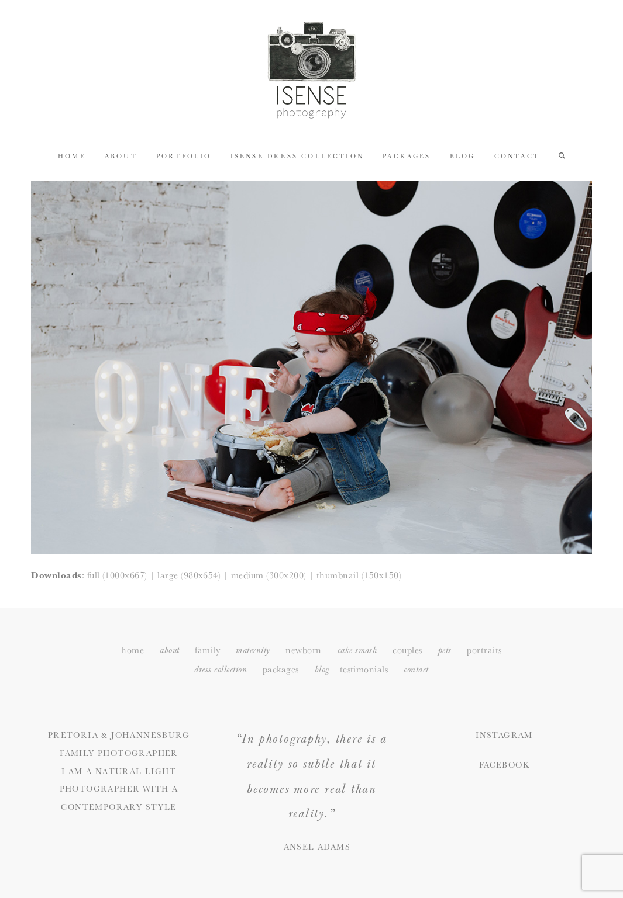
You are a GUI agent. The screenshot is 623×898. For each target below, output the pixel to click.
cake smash (357, 650)
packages (281, 669)
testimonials (364, 669)
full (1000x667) (117, 575)
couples (407, 650)
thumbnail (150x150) (358, 575)
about (169, 650)
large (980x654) (189, 575)
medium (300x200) (269, 575)
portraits (484, 650)
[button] (561, 154)
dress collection (220, 669)
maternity (253, 650)
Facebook (504, 765)
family (207, 650)
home (132, 650)
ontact (416, 669)
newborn (303, 650)
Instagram (504, 735)
